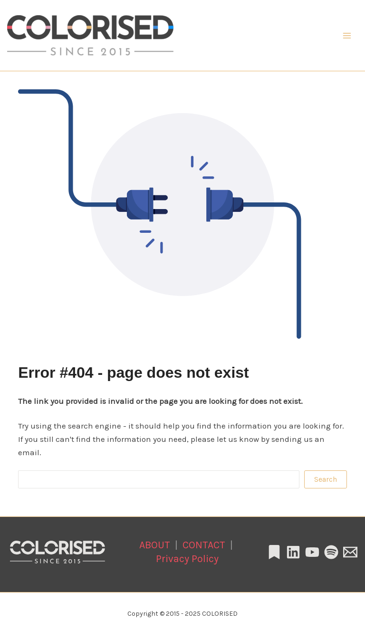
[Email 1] (350, 552)
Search (325, 479)
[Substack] (274, 552)
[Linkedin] (293, 552)
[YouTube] (312, 552)
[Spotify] (331, 552)
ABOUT (154, 545)
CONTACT (203, 545)
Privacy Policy (187, 558)
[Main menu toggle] (347, 36)
